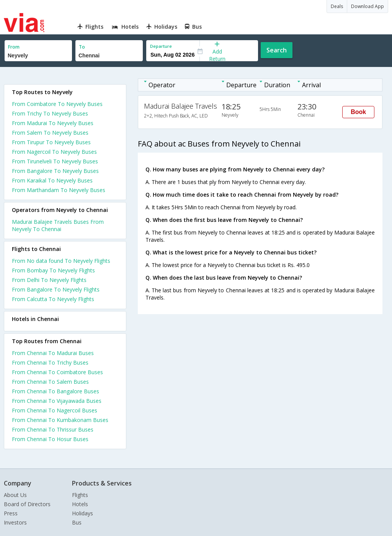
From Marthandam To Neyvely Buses (58, 190)
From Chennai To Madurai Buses (53, 353)
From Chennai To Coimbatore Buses (57, 372)
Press (11, 513)
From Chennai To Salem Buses (50, 381)
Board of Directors (27, 504)
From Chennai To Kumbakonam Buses (60, 420)
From (14, 47)
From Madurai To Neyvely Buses (52, 123)
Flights (80, 495)
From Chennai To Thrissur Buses (52, 429)
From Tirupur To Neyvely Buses (51, 142)
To (82, 47)
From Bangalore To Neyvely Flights (56, 289)
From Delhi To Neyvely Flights (49, 279)
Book (358, 112)
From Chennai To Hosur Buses (50, 439)
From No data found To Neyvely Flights (61, 260)
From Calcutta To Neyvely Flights (53, 299)
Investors (15, 522)
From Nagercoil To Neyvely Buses (54, 151)
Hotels (80, 504)
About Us (15, 495)
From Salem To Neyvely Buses (50, 132)
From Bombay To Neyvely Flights (53, 270)
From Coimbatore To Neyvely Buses (57, 104)
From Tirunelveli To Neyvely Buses (55, 161)
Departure (161, 46)
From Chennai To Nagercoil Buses (54, 410)
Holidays (82, 513)
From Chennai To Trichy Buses (50, 362)
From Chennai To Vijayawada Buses (56, 400)
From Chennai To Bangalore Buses (55, 391)
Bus (77, 522)
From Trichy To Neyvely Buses (50, 113)
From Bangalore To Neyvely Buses (55, 170)
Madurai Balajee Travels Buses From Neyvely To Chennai (58, 225)
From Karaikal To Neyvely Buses (52, 180)
